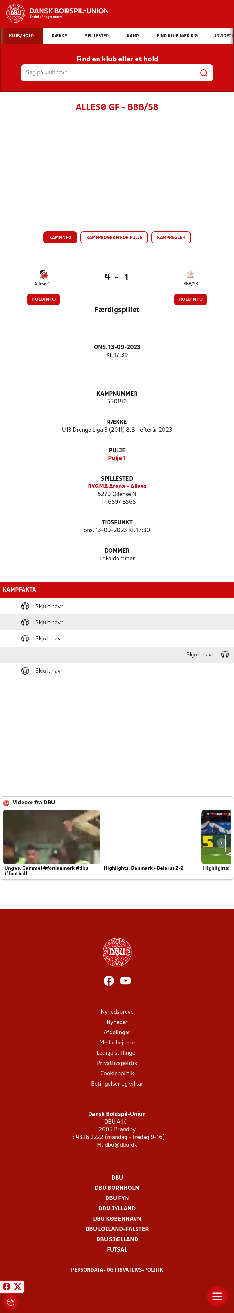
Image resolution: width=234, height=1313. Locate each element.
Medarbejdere (117, 1043)
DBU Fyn (117, 1198)
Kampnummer (117, 394)
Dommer (117, 551)
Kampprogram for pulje (114, 238)
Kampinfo (60, 238)
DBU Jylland (117, 1209)
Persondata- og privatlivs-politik (117, 1270)
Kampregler (171, 238)
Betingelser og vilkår (117, 1084)
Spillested (117, 479)
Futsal (117, 1250)
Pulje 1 (117, 458)
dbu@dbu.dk (121, 1145)
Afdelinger (117, 1032)
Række (117, 422)
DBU (117, 1178)
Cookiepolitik (117, 1074)
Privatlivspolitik (117, 1063)
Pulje (117, 451)
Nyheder (117, 1022)
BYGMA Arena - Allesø (117, 487)
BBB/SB (190, 284)
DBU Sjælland (117, 1240)
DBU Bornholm (117, 1188)
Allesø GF (43, 284)
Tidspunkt (117, 523)
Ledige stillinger (117, 1053)
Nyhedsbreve (117, 1012)
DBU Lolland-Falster (117, 1229)
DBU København (117, 1219)
